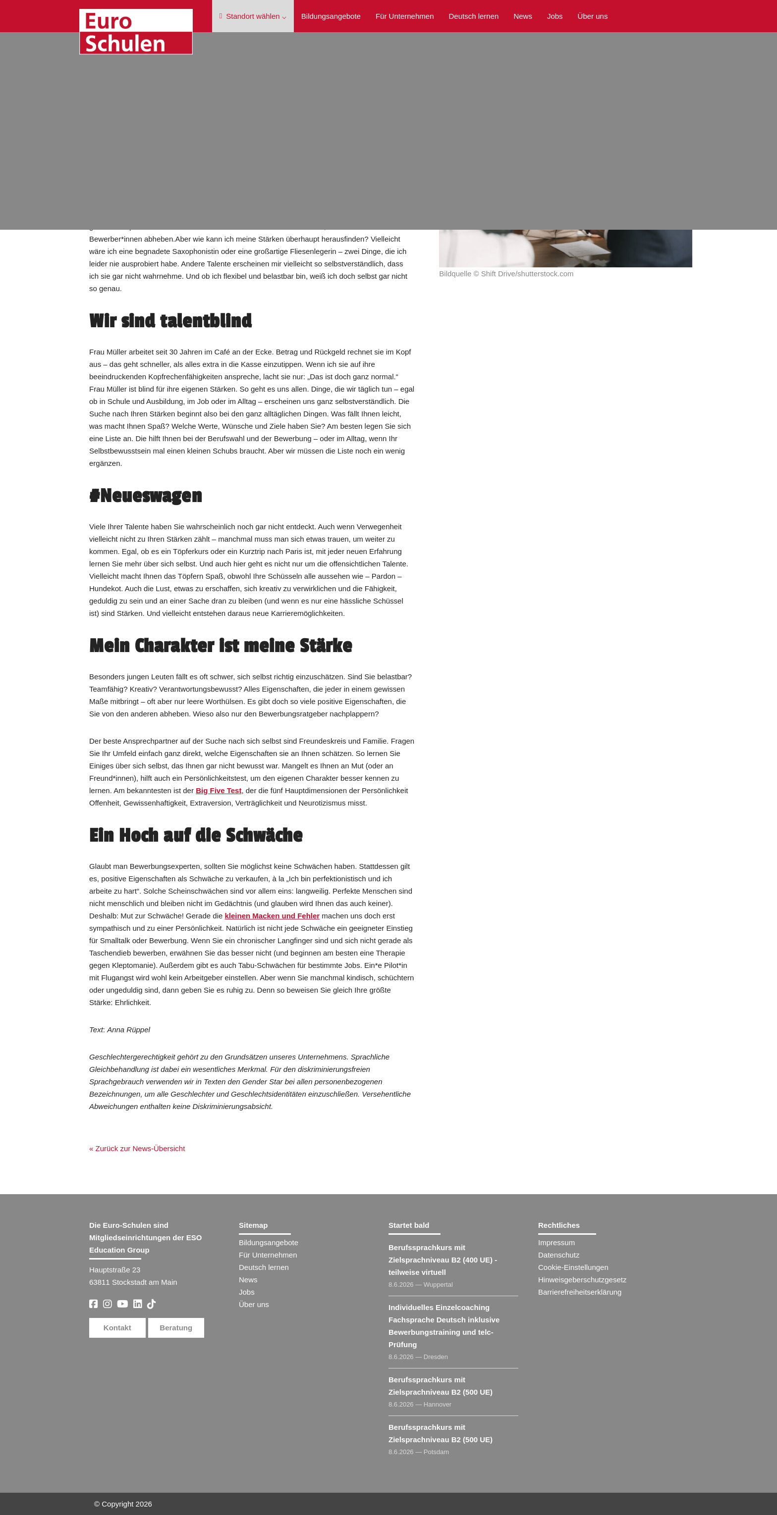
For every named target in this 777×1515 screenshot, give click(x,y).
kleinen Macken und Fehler (272, 915)
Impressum (556, 1242)
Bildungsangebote (331, 16)
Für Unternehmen (405, 16)
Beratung (176, 1327)
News (522, 16)
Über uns (593, 16)
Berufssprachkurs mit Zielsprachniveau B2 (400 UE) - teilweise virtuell (442, 1259)
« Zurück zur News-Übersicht (137, 1148)
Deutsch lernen (473, 16)
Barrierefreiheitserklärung (579, 1292)
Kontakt (117, 1327)
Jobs (555, 16)
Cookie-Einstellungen (573, 1267)
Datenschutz (558, 1255)
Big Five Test (218, 790)
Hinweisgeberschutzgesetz (582, 1279)
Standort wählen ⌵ (253, 16)
